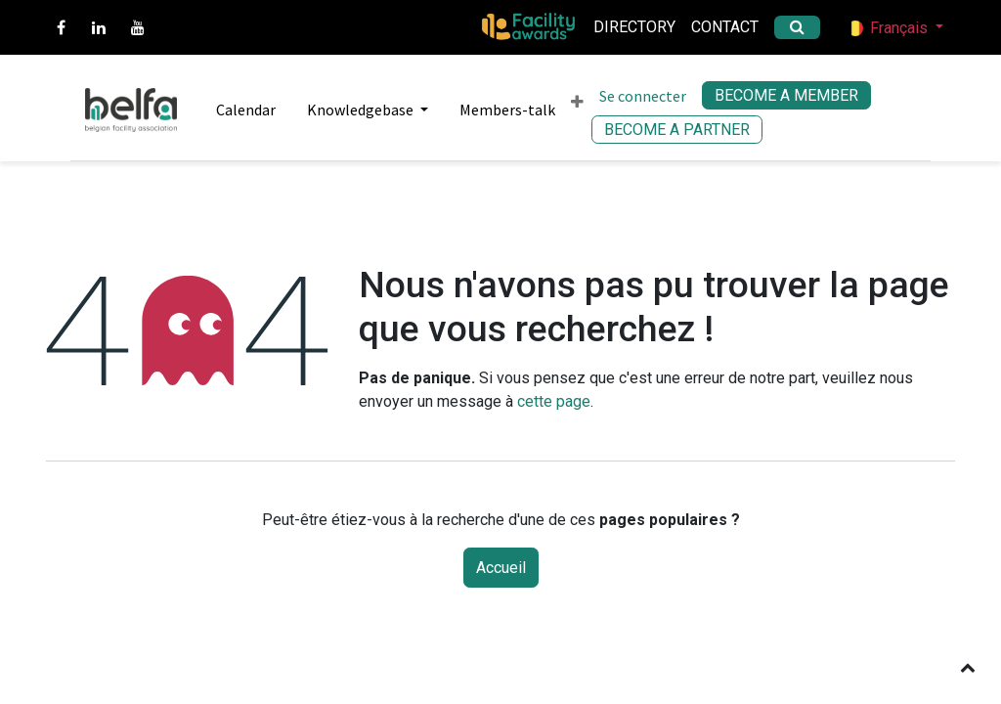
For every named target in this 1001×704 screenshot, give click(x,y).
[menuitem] (238, 109)
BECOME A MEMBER (786, 95)
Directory (634, 27)
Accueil (501, 567)
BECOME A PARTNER (677, 129)
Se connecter (642, 96)
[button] (967, 666)
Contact (725, 27)
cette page (553, 401)
